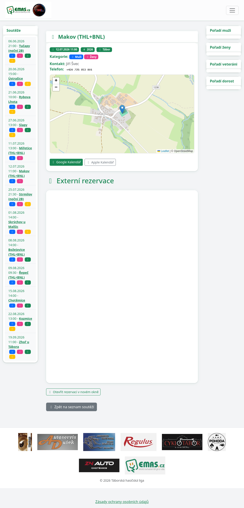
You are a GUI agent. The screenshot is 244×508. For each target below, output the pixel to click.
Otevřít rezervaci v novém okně (73, 392)
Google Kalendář (66, 162)
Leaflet (163, 151)
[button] (122, 109)
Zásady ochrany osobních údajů (122, 501)
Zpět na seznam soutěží (71, 406)
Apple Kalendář (100, 162)
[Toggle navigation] (232, 10)
